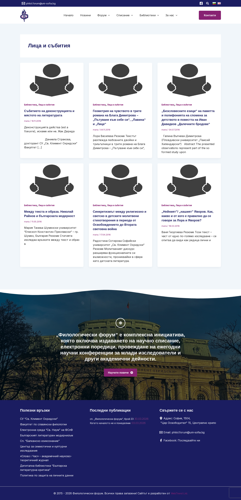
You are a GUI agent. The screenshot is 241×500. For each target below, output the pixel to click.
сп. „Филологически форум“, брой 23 (114, 420)
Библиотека (31, 104)
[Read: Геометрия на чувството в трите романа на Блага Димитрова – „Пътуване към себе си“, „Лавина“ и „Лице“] (120, 80)
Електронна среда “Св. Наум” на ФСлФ (46, 431)
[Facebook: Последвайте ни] (179, 442)
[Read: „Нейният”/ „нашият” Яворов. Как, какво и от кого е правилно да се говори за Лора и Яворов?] (189, 185)
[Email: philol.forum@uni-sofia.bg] (182, 434)
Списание (124, 15)
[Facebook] (201, 3)
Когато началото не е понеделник (113, 428)
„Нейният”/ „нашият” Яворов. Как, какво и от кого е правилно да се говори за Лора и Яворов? (188, 220)
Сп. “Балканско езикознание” (40, 442)
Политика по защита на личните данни (46, 475)
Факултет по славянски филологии (43, 426)
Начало (72, 15)
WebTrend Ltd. (179, 493)
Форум (104, 15)
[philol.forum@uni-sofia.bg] (39, 3)
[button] (207, 4)
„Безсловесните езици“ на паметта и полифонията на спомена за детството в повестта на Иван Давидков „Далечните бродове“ (189, 119)
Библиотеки (147, 15)
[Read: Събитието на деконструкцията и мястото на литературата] (52, 80)
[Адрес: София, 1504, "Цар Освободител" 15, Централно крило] (188, 422)
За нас (168, 15)
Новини (87, 15)
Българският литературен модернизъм (46, 436)
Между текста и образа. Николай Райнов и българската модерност (51, 220)
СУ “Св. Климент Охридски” (39, 420)
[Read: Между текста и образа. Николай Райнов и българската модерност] (52, 185)
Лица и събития (50, 104)
